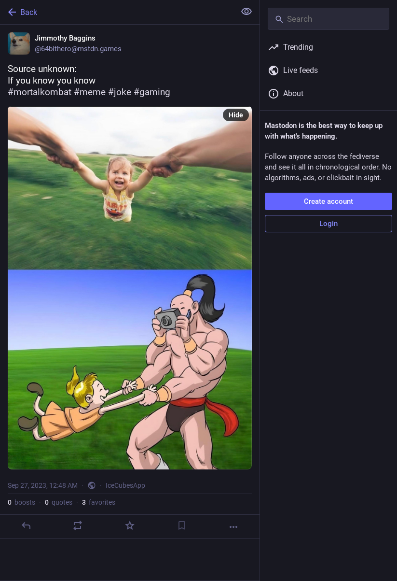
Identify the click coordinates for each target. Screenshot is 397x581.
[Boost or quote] (77, 525)
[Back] (116, 12)
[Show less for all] (246, 11)
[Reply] (26, 525)
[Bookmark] (182, 525)
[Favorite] (130, 525)
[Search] (328, 19)
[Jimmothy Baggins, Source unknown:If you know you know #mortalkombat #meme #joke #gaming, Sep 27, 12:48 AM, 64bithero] (130, 282)
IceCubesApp (125, 485)
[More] (233, 527)
